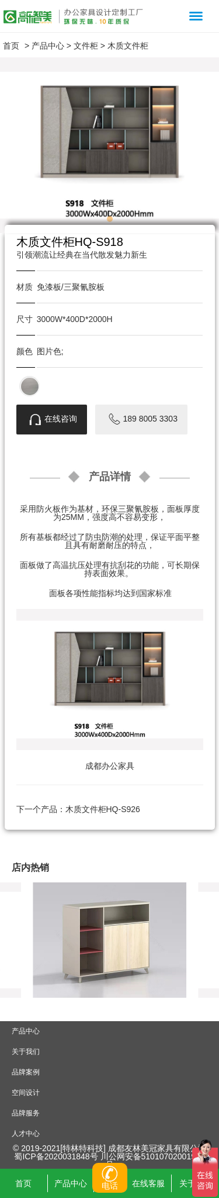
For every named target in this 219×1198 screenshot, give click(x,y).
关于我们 (26, 1052)
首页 (11, 45)
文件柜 (86, 45)
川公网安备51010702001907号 (152, 1160)
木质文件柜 (127, 45)
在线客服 (148, 1183)
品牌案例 (26, 1072)
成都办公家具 (109, 766)
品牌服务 (26, 1113)
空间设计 (26, 1093)
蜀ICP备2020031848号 (57, 1156)
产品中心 (48, 45)
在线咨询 (51, 419)
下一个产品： (78, 809)
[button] (110, 219)
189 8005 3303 (141, 419)
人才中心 (26, 1133)
